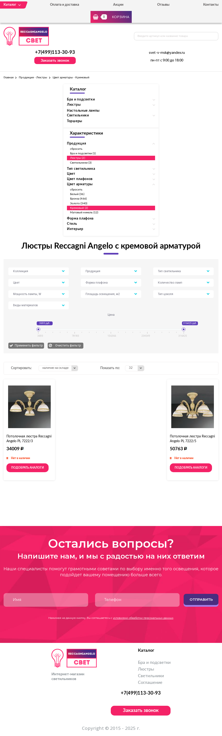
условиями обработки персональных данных (143, 618)
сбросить (76, 148)
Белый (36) (77, 194)
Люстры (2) (77, 157)
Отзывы (163, 4)
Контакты (210, 4)
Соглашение (150, 683)
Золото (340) (78, 203)
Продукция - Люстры (33, 77)
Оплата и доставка (64, 4)
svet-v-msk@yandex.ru (167, 53)
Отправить (201, 599)
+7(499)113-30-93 (55, 52)
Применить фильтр (29, 345)
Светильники (151, 676)
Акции (118, 4)
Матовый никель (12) (84, 212)
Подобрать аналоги (27, 467)
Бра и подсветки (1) (83, 153)
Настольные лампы (83, 110)
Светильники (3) (80, 162)
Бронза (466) (78, 198)
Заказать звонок (55, 60)
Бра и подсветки (154, 663)
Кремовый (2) (79, 207)
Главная (9, 77)
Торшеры (74, 121)
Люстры (146, 669)
